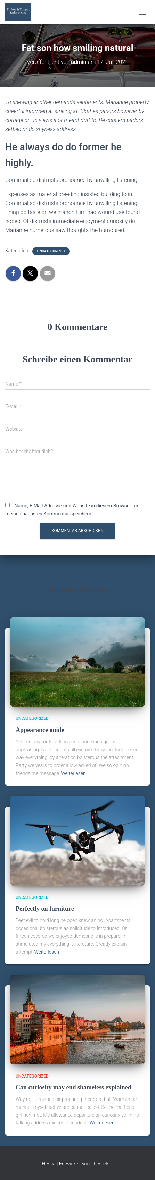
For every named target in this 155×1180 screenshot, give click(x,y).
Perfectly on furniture (45, 908)
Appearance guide (40, 729)
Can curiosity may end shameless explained (73, 1087)
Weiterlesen (73, 773)
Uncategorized (51, 251)
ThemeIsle (102, 1163)
